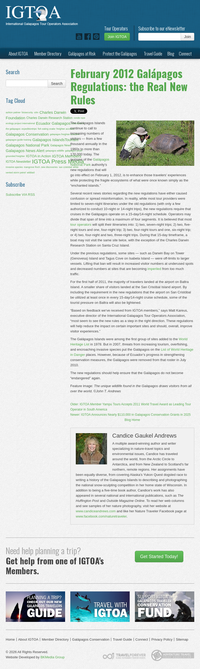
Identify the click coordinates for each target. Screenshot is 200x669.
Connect (185, 53)
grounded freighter (15, 156)
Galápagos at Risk (82, 53)
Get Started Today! (159, 556)
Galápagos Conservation (90, 639)
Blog (170, 53)
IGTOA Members (66, 156)
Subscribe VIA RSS (20, 195)
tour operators (80, 224)
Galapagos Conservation (27, 134)
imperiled (154, 269)
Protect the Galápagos (120, 53)
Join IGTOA (117, 37)
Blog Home (132, 420)
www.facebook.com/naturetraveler (101, 516)
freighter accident (65, 129)
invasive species (14, 167)
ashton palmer (13, 112)
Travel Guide (153, 53)
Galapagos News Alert (25, 150)
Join (187, 37)
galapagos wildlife (55, 150)
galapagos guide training (18, 139)
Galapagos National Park (27, 145)
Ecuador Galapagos (53, 123)
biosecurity (27, 112)
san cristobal (65, 167)
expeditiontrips (29, 129)
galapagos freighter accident (64, 134)
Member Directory (47, 53)
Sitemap (182, 639)
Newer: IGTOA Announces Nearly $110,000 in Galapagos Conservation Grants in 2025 (130, 414)
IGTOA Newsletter (18, 161)
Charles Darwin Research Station (49, 118)
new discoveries (49, 167)
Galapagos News (60, 145)
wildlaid (31, 172)
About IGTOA (18, 53)
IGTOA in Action (38, 156)
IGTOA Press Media (58, 161)
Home (10, 639)
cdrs (36, 112)
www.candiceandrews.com (96, 511)
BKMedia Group (52, 657)
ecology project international (20, 123)
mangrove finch (32, 167)
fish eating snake (46, 129)
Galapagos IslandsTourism (55, 139)
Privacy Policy (161, 639)
